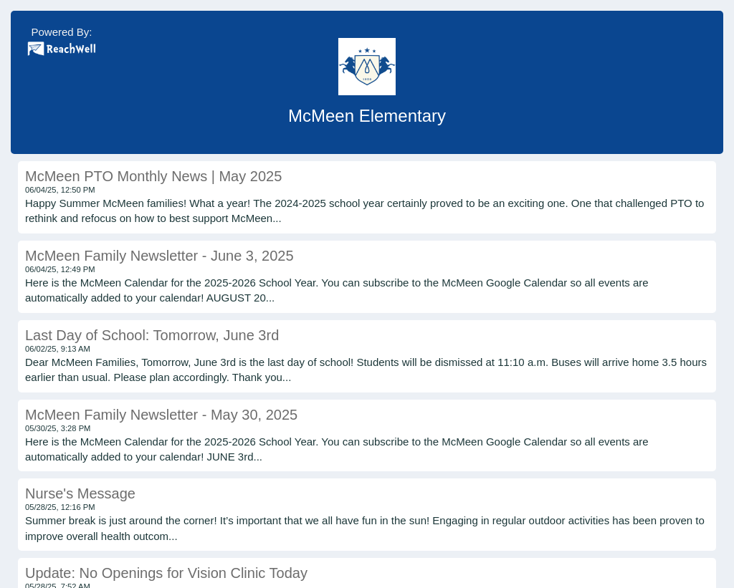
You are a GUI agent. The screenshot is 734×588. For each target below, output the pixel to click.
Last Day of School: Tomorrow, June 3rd (152, 335)
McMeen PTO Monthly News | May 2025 (153, 176)
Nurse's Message (80, 493)
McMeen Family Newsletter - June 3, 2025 (159, 256)
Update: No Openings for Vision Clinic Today (166, 573)
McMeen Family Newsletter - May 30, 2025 (161, 415)
